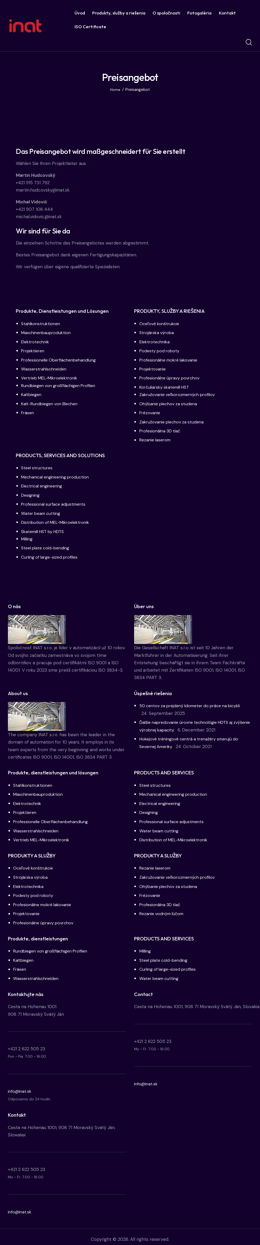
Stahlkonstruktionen (42, 323)
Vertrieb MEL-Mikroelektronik (51, 377)
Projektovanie (153, 368)
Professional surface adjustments (55, 502)
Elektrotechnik (36, 341)
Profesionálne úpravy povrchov (172, 377)
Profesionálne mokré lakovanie (171, 359)
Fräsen (28, 411)
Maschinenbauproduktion (47, 332)
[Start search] (249, 42)
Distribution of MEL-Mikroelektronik (58, 520)
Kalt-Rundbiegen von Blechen (52, 403)
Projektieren (34, 350)
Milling (27, 536)
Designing (31, 493)
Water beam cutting (42, 511)
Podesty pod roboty (160, 350)
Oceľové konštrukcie (160, 323)
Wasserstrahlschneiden (45, 368)
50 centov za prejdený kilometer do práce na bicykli (194, 703)
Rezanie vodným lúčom (163, 910)
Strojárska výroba (157, 332)
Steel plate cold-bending (47, 545)
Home (115, 89)
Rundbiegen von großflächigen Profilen (61, 385)
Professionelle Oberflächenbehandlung (61, 359)
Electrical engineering (43, 484)
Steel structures (38, 466)
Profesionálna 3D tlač (161, 429)
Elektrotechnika (155, 341)
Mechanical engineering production (58, 475)
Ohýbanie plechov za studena (170, 403)
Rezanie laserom (156, 438)
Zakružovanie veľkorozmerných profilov (180, 394)
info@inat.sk (20, 1087)
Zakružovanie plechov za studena (173, 420)
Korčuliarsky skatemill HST (166, 386)
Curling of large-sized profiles (51, 554)
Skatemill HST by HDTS (45, 529)
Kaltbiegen (32, 394)
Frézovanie (150, 411)
